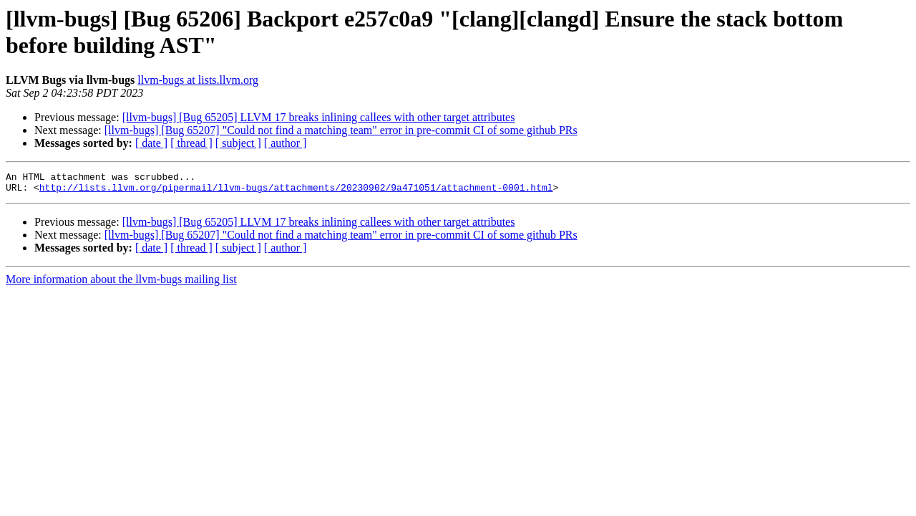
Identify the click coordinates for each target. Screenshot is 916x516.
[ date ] (151, 143)
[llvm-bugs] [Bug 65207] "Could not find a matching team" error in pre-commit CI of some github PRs (341, 130)
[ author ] (285, 143)
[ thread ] (191, 143)
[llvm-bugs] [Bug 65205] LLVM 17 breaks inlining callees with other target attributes (318, 117)
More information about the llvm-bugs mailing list (121, 283)
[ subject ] (238, 143)
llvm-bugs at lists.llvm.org (197, 80)
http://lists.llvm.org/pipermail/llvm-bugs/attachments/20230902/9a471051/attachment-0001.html (296, 191)
